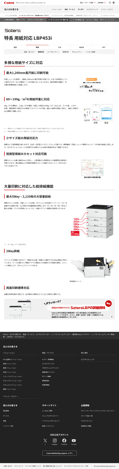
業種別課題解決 (9, 19)
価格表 (81, 47)
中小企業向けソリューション (12, 359)
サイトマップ (18, 466)
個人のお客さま (10, 405)
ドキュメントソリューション (12, 385)
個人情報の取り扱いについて (52, 466)
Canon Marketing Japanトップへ (59, 453)
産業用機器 (45, 385)
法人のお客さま (11, 9)
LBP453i (10, 337)
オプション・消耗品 (92, 19)
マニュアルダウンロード (50, 416)
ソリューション (57, 9)
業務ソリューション (9, 389)
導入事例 (81, 9)
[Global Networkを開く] (113, 2)
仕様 (59, 47)
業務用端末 (45, 381)
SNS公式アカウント (59, 434)
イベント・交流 (8, 426)
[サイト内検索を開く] (110, 2)
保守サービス (104, 19)
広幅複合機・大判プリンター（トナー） (87, 15)
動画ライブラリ (20, 19)
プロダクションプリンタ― (51, 368)
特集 (4, 421)
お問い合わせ (8, 466)
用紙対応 (41, 52)
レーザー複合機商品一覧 (77, 19)
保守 (103, 47)
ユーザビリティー (53, 52)
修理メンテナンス (48, 426)
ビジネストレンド (92, 9)
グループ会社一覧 (87, 416)
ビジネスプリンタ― (48, 364)
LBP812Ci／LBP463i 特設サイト (37, 19)
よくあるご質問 (47, 411)
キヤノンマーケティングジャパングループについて (97, 411)
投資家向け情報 (86, 426)
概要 (15, 47)
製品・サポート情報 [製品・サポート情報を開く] (86, 3)
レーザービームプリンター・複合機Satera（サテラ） (34, 15)
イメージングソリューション (12, 376)
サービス (6, 416)
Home (5, 334)
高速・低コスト (29, 52)
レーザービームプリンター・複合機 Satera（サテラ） (71, 334)
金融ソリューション (9, 364)
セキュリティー (77, 52)
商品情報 (6, 411)
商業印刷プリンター (48, 372)
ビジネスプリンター (43, 334)
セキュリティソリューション (12, 381)
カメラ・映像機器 (48, 359)
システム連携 (90, 52)
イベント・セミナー (107, 9)
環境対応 (66, 52)
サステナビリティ (87, 421)
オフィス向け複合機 (11, 15)
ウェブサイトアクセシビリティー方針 (76, 466)
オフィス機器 (46, 376)
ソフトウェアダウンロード (51, 421)
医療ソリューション (9, 368)
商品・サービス (70, 9)
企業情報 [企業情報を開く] (100, 3)
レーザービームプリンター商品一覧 (58, 19)
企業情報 (85, 405)
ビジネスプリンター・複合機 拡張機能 (62, 15)
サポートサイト (49, 405)
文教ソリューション (9, 372)
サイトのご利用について (33, 466)
